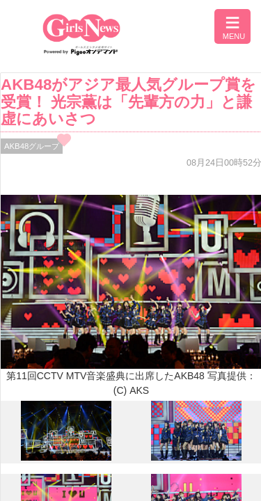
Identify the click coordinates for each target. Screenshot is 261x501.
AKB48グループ (31, 146)
